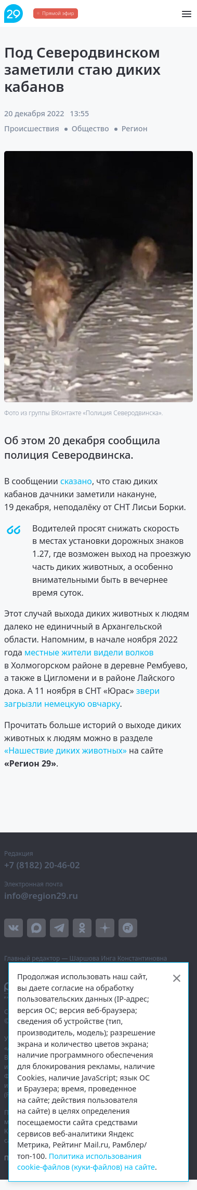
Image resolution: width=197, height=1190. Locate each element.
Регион (135, 128)
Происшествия (31, 128)
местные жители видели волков (89, 652)
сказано (76, 481)
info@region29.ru (41, 895)
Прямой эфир (58, 13)
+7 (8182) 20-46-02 (42, 865)
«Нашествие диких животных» (65, 750)
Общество (90, 128)
